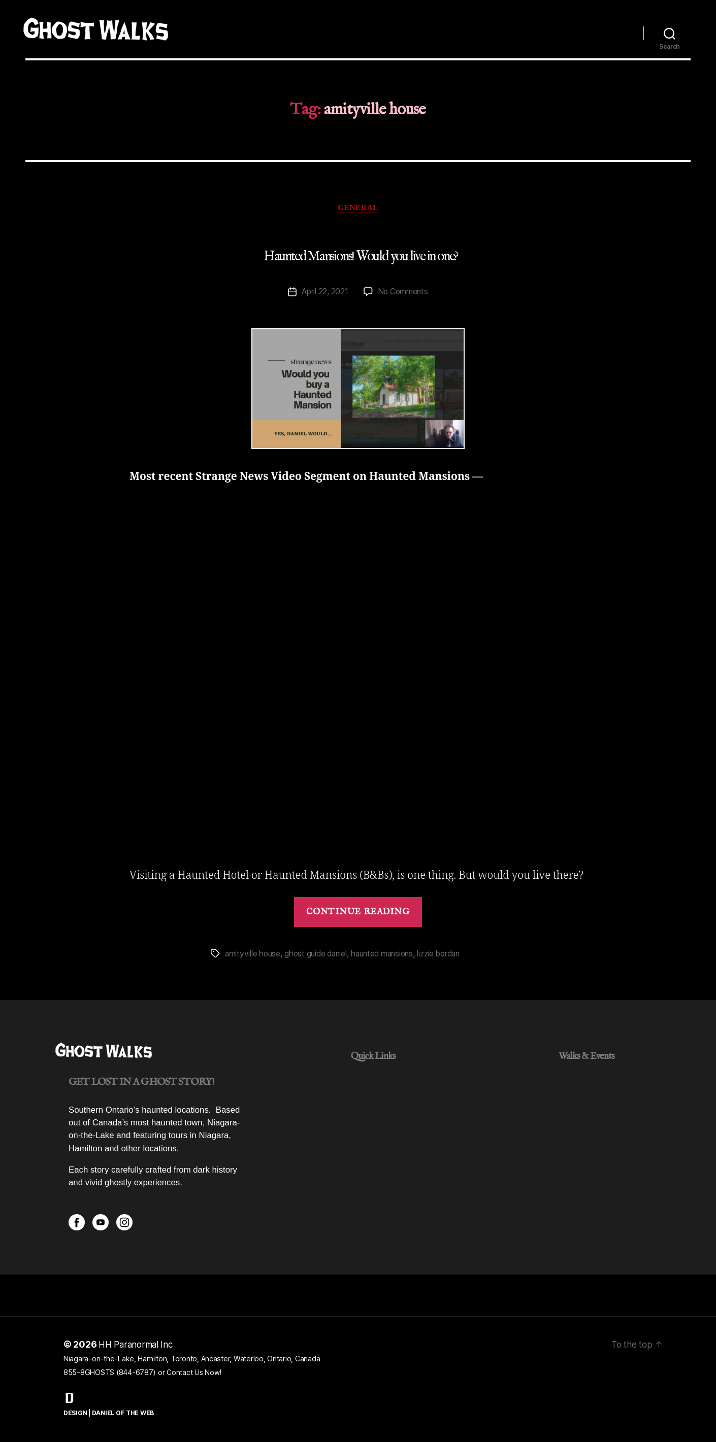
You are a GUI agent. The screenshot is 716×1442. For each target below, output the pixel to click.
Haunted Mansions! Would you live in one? (361, 257)
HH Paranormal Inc (137, 1346)
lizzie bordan (449, 955)
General (358, 208)
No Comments (403, 293)
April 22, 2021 (323, 293)
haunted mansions (389, 955)
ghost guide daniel (318, 955)
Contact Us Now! (194, 1373)
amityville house (253, 955)
